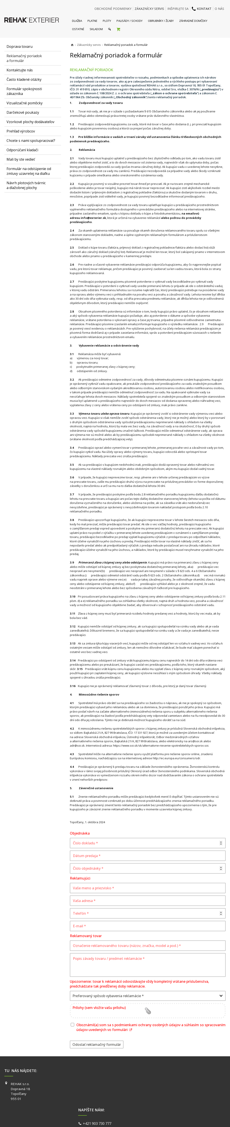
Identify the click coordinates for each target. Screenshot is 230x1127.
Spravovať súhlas (182, 1118)
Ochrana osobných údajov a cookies (145, 1118)
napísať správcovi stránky (103, 1118)
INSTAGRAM (169, 1090)
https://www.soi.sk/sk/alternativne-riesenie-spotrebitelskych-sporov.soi (160, 745)
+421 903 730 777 (98, 1084)
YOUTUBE (168, 1096)
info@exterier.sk (93, 218)
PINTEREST (169, 1102)
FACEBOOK (168, 1084)
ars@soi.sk (195, 741)
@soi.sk (79, 745)
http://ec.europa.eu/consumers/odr (176, 758)
